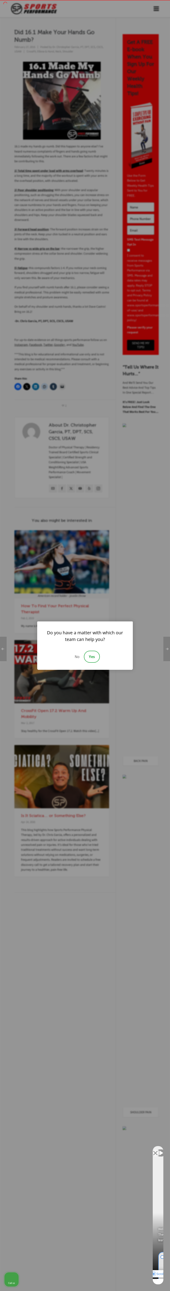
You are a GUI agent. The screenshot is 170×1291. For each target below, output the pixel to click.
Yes (92, 656)
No (77, 656)
